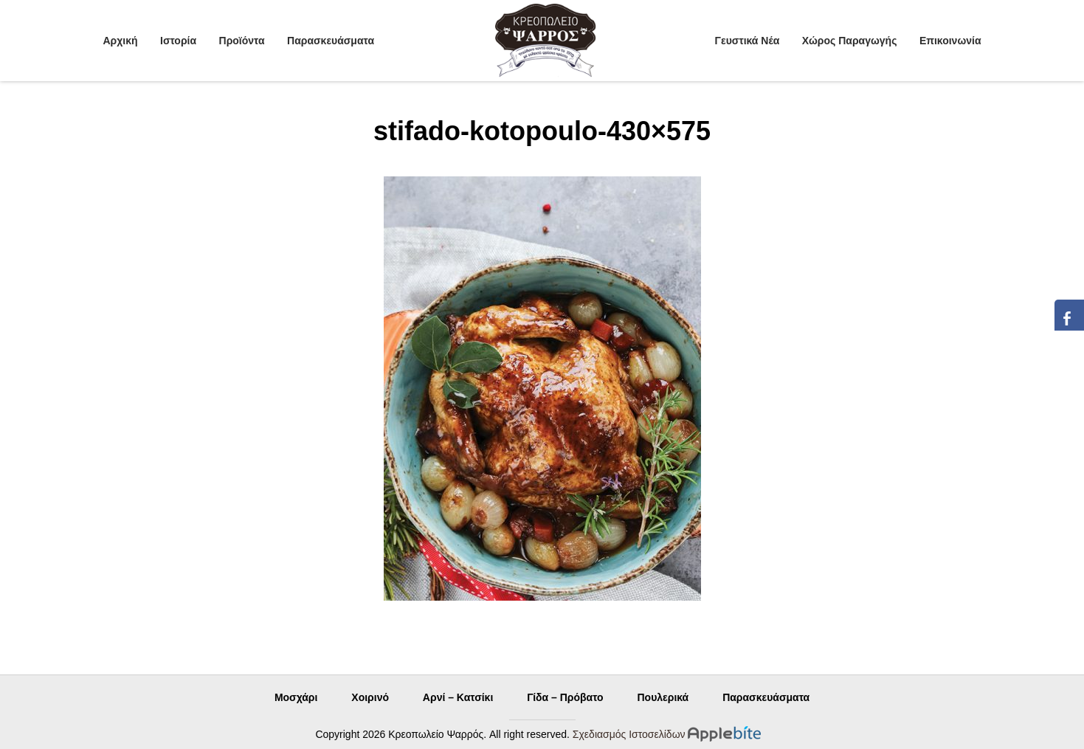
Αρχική (120, 40)
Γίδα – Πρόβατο (565, 697)
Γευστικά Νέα (747, 40)
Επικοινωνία (950, 40)
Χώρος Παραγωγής (849, 40)
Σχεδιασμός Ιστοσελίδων (629, 734)
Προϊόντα (242, 40)
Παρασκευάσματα (330, 40)
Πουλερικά (662, 697)
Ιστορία (178, 40)
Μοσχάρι (296, 697)
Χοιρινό (370, 697)
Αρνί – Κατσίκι (458, 697)
